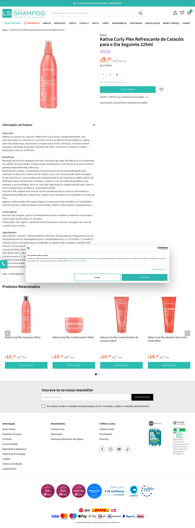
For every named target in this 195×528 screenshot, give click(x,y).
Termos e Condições (12, 464)
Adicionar (128, 89)
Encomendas (105, 434)
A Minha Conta (106, 429)
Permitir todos (144, 277)
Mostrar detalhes (158, 269)
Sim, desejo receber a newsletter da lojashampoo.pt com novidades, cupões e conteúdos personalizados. (98, 406)
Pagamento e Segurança (14, 449)
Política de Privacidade (13, 454)
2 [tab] (99, 374)
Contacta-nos (57, 429)
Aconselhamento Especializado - (99, 3)
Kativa (103, 35)
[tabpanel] (26, 330)
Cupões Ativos (9, 469)
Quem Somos (8, 429)
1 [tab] (96, 374)
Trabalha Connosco (12, 434)
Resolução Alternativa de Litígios (67, 439)
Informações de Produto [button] (17, 125)
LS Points (6, 439)
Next (193, 3)
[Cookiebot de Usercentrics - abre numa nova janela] (154, 248)
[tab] (48, 125)
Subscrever (142, 397)
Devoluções (56, 434)
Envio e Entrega (10, 444)
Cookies (6, 459)
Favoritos (103, 439)
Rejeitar (97, 277)
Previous (2, 3)
